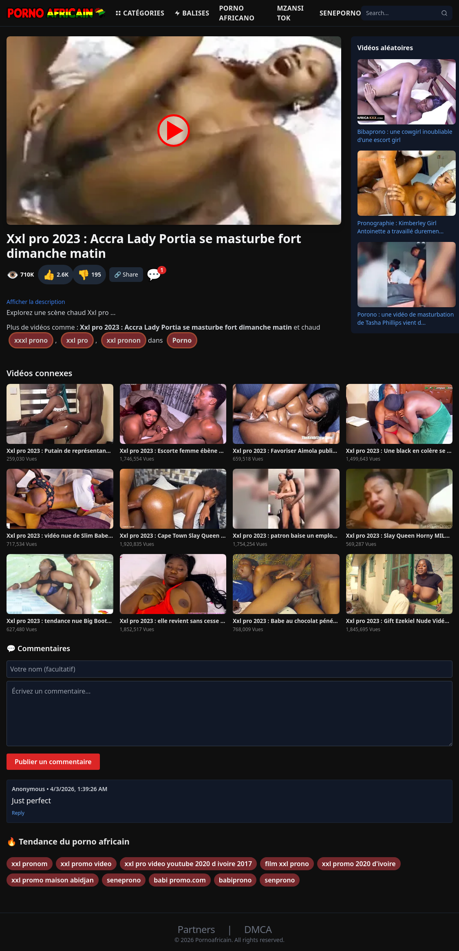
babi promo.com (180, 880)
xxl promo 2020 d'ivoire (359, 863)
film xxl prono (287, 863)
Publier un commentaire (53, 761)
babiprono (235, 880)
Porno (182, 340)
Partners (197, 929)
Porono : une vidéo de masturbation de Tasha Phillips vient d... (405, 318)
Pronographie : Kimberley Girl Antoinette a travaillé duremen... (400, 227)
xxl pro (77, 340)
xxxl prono (31, 340)
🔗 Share (126, 274)
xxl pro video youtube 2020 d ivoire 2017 (188, 863)
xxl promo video (86, 863)
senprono (280, 880)
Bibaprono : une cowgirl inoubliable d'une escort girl (404, 136)
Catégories (139, 13)
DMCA (257, 929)
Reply (18, 813)
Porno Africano (236, 13)
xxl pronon (124, 340)
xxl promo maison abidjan (52, 880)
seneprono (124, 880)
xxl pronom (29, 863)
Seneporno (340, 13)
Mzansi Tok (290, 13)
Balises (191, 13)
